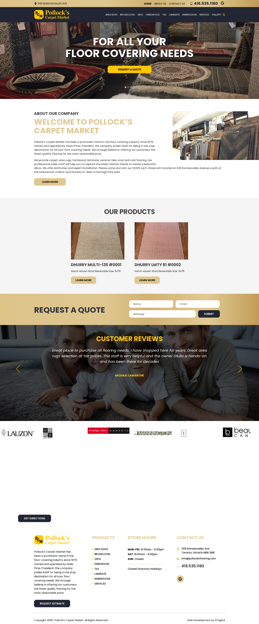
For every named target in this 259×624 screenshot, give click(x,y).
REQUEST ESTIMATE (52, 603)
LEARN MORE (50, 182)
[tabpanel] (129, 60)
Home (148, 3)
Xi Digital (220, 620)
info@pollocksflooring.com (196, 558)
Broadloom (127, 14)
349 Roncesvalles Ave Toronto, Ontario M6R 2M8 (196, 550)
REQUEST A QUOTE (129, 69)
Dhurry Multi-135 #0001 (96, 264)
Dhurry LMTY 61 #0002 (158, 264)
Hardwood (153, 14)
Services (204, 14)
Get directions (34, 518)
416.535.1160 (206, 3)
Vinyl (140, 14)
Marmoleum (189, 14)
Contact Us (177, 3)
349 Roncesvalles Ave (50, 3)
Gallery (216, 14)
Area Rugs (111, 14)
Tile (164, 14)
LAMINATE (174, 14)
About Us (160, 3)
